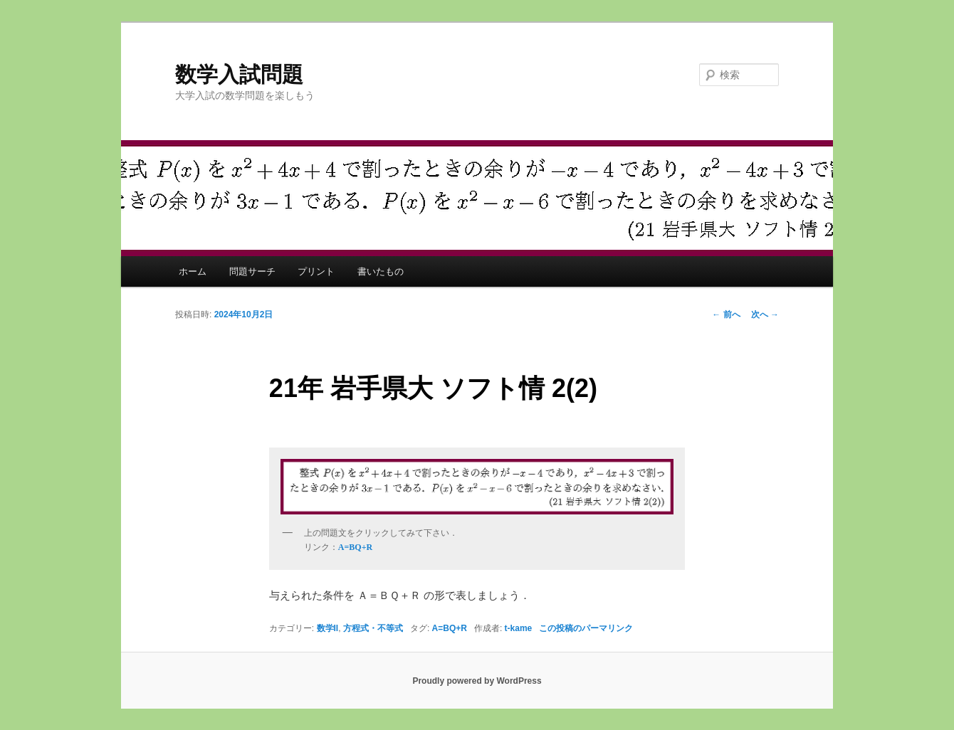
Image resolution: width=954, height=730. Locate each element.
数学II (328, 628)
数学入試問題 (239, 74)
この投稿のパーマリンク (586, 628)
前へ (726, 314)
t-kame (519, 628)
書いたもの (380, 271)
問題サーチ (252, 271)
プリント (316, 271)
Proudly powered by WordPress (476, 681)
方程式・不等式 (373, 628)
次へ (765, 314)
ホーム (192, 271)
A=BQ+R (449, 628)
